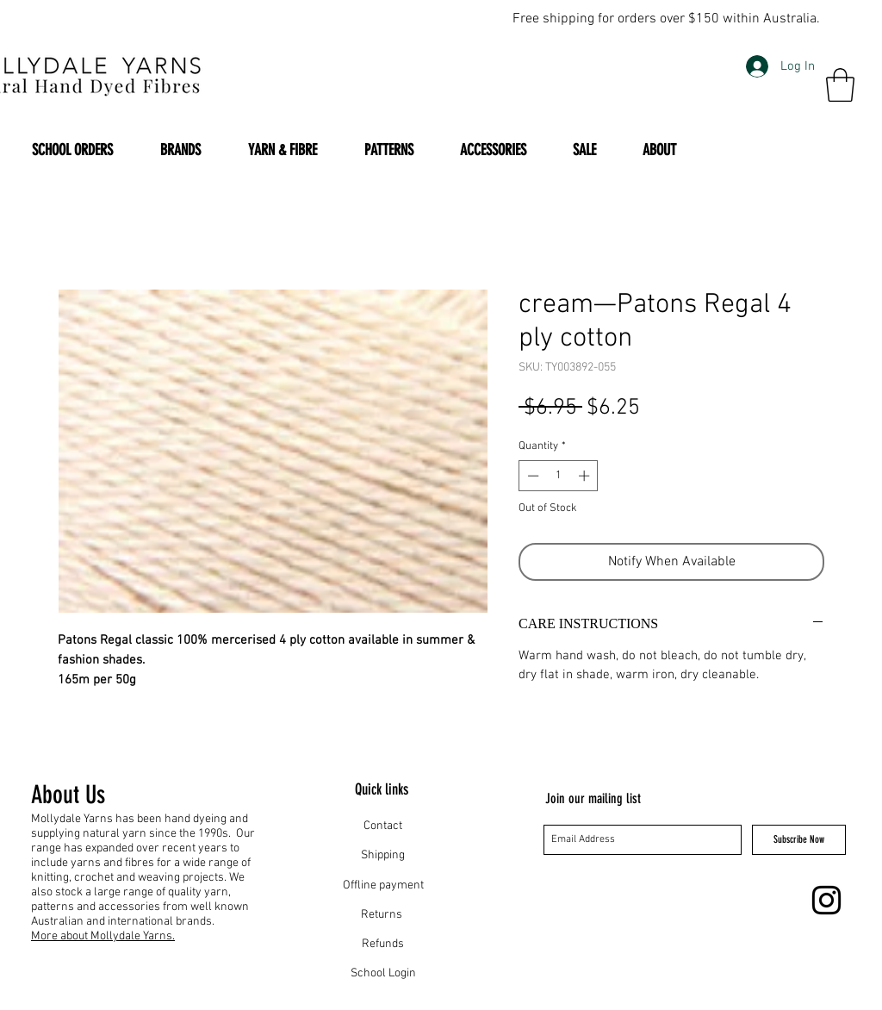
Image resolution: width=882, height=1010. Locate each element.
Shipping (383, 855)
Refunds (383, 944)
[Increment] (585, 475)
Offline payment (383, 885)
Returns (383, 914)
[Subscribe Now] (799, 840)
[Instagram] (826, 900)
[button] (840, 85)
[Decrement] (531, 475)
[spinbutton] (558, 475)
